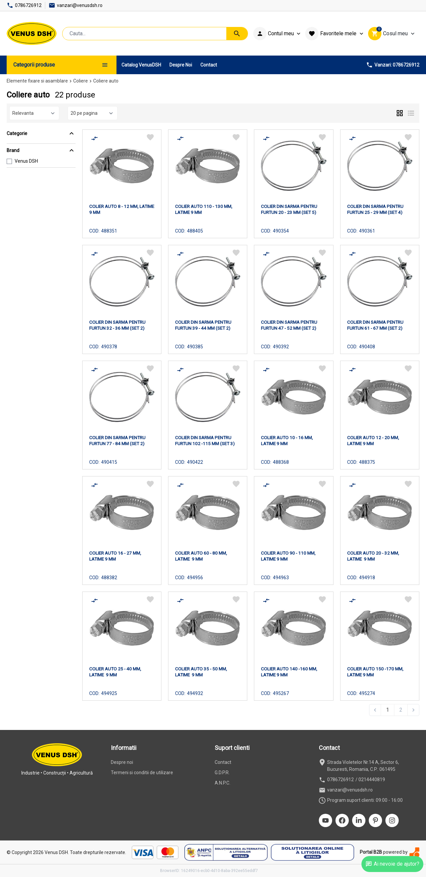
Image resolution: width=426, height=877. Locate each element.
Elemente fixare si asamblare (37, 81)
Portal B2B (371, 852)
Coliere (80, 81)
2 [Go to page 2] (400, 710)
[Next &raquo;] (413, 710)
